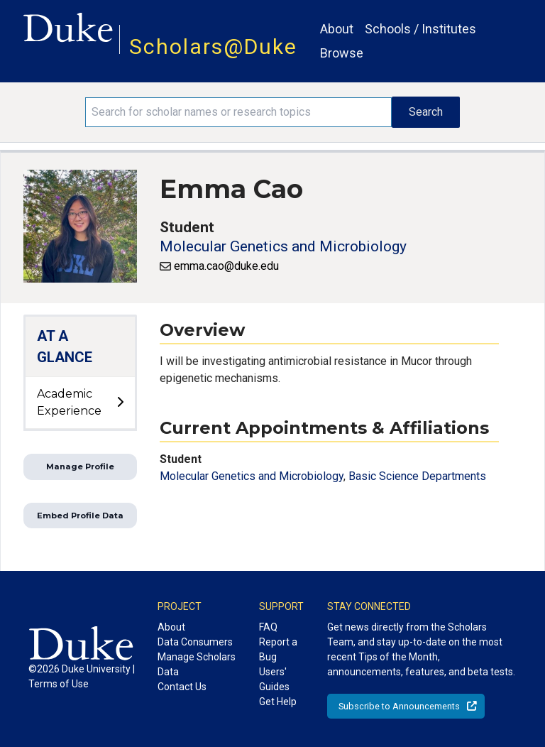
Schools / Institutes (420, 28)
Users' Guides (274, 679)
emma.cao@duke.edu (226, 266)
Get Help (278, 701)
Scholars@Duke (213, 46)
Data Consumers (195, 642)
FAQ (268, 627)
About (336, 28)
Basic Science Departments (417, 476)
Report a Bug (278, 649)
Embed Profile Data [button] (80, 515)
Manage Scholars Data (197, 664)
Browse (341, 52)
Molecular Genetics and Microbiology (283, 246)
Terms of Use (58, 683)
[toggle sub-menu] (119, 402)
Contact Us (182, 686)
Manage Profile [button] (80, 466)
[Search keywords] (238, 112)
